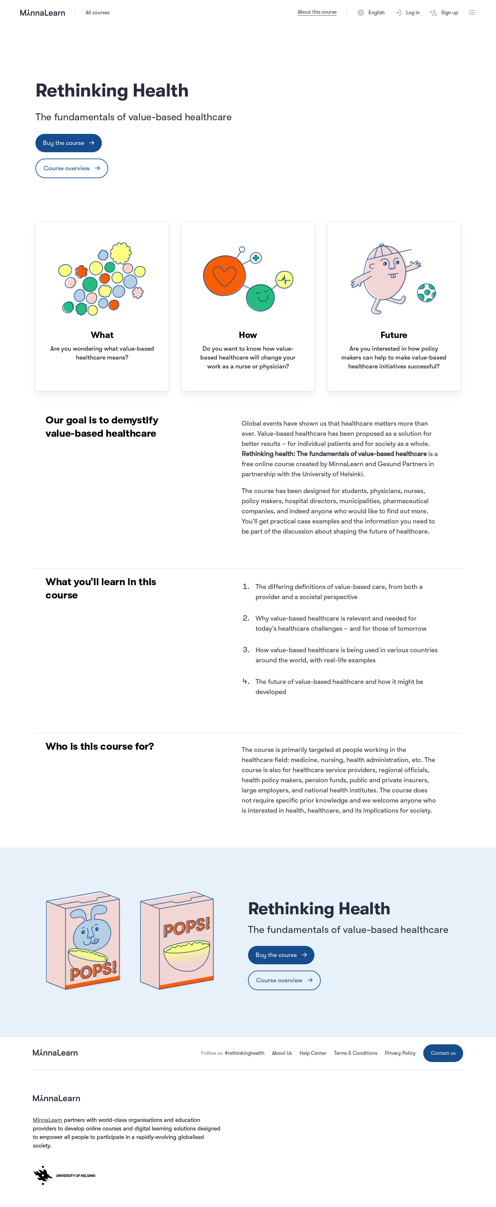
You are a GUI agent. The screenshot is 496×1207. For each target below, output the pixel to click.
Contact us (443, 1053)
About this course (317, 12)
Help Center (313, 1053)
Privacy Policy (400, 1053)
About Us (282, 1053)
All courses (97, 13)
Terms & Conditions (355, 1053)
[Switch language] (371, 12)
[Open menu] (472, 12)
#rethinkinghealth (244, 1053)
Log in (407, 12)
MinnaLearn (47, 1120)
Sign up (444, 12)
